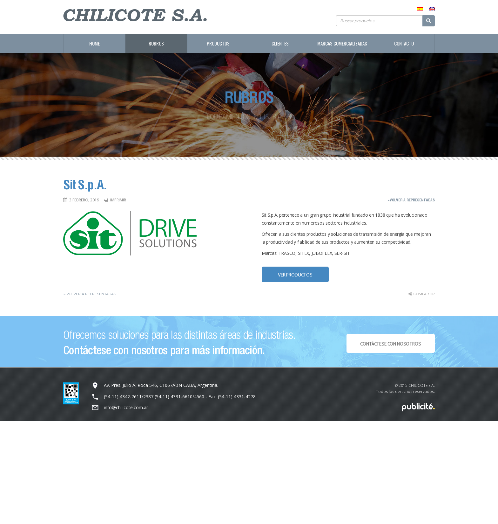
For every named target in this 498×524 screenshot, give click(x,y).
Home (94, 43)
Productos (218, 43)
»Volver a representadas (411, 200)
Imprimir (118, 200)
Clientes (280, 43)
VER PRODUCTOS (295, 275)
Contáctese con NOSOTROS (390, 346)
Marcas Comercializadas (342, 43)
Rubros (156, 43)
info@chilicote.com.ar (126, 407)
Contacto (404, 43)
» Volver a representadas (89, 294)
